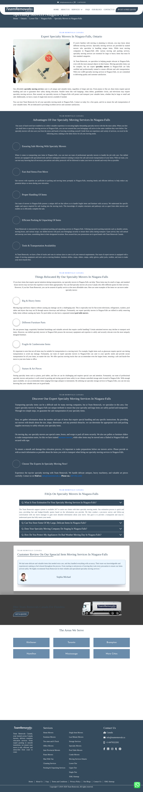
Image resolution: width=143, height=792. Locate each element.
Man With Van (48, 759)
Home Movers (48, 733)
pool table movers (81, 313)
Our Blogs (97, 10)
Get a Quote (21, 614)
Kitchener (31, 642)
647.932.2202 (76, 476)
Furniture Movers (49, 737)
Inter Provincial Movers (51, 750)
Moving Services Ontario (78, 759)
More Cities (112, 654)
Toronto (71, 642)
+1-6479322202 (80, 2)
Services (77, 10)
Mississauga (71, 654)
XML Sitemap (74, 777)
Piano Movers (48, 755)
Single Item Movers (76, 733)
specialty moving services (37, 128)
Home (56, 10)
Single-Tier (73, 772)
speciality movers (102, 67)
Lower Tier (33, 18)
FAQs (87, 10)
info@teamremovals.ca (65, 2)
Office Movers (48, 746)
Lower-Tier (73, 763)
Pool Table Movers (75, 750)
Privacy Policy (75, 782)
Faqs (47, 782)
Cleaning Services (49, 763)
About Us (65, 10)
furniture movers (65, 437)
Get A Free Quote (126, 10)
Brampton (112, 642)
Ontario (24, 18)
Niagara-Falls (46, 18)
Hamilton (31, 654)
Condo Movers (74, 755)
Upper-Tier (73, 768)
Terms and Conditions (59, 782)
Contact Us (109, 10)
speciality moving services (34, 89)
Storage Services (75, 741)
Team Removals (20, 229)
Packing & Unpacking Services (54, 768)
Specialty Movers (75, 746)
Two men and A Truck (51, 741)
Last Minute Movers (76, 737)
